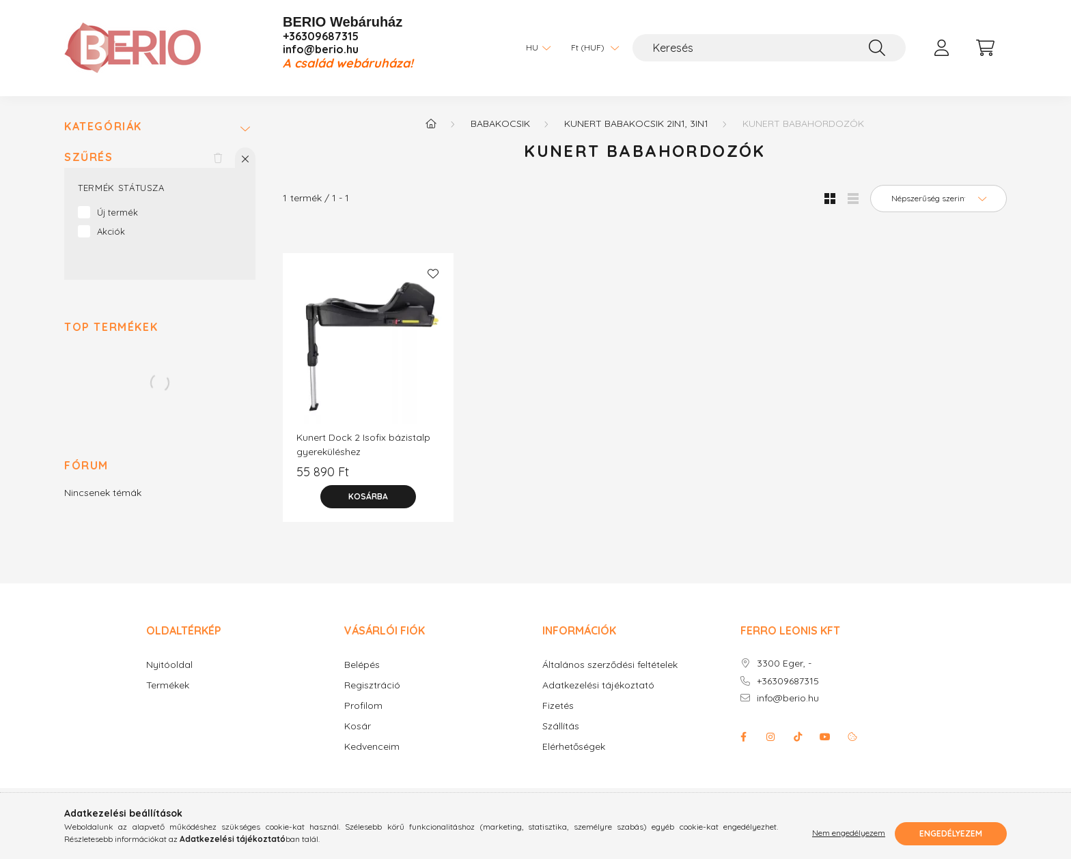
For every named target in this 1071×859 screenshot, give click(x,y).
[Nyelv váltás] (535, 47)
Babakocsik (500, 123)
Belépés (362, 665)
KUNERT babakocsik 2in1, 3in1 (636, 123)
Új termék (117, 212)
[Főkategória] (431, 123)
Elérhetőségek (573, 747)
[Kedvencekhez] (433, 273)
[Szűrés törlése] (218, 157)
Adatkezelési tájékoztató (598, 685)
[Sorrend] (938, 198)
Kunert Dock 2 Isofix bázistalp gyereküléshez (363, 444)
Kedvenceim (372, 747)
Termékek (167, 685)
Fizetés (558, 706)
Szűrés (88, 157)
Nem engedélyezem (848, 833)
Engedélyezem (950, 833)
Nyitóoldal (169, 665)
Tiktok (797, 737)
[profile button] (941, 47)
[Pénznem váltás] (591, 47)
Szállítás (560, 726)
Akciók (111, 231)
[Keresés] (769, 47)
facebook (743, 737)
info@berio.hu (321, 49)
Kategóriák (103, 126)
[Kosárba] (368, 496)
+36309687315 (321, 36)
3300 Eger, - (784, 663)
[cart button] (985, 47)
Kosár (357, 726)
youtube (825, 737)
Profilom (363, 706)
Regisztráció (372, 685)
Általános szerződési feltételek (610, 665)
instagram (770, 737)
